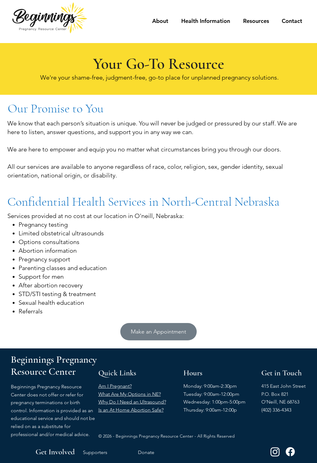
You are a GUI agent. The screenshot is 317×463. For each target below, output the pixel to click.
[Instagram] (275, 452)
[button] (160, 21)
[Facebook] (290, 452)
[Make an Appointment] (158, 331)
